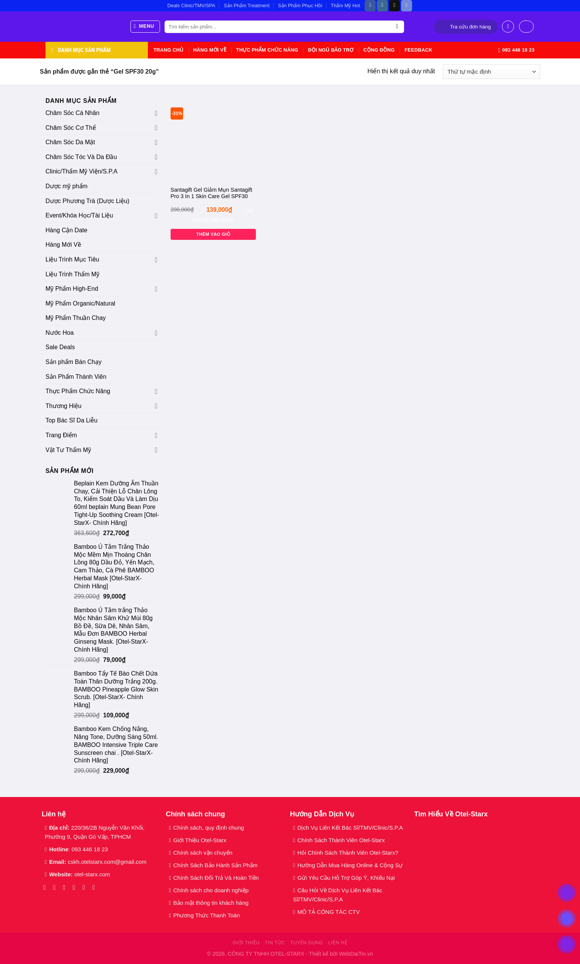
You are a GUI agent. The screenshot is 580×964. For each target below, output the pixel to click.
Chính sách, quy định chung (208, 827)
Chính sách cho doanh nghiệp (211, 890)
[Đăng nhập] (508, 26)
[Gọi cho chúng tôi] (86, 887)
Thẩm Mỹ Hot (345, 5)
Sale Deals (60, 347)
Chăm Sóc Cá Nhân (72, 113)
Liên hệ (338, 942)
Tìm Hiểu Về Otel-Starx (451, 814)
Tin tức (275, 942)
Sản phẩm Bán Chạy (73, 362)
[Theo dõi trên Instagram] (382, 5)
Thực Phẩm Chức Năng (267, 50)
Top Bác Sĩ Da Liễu (71, 420)
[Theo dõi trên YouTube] (95, 887)
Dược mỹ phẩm (66, 186)
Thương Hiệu (63, 406)
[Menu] (145, 26)
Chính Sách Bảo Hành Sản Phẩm (217, 865)
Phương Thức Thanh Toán (206, 915)
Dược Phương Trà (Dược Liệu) (87, 201)
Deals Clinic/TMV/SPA (191, 5)
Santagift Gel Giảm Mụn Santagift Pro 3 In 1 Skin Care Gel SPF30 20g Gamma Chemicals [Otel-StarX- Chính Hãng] (211, 193)
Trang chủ (168, 50)
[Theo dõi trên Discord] (406, 5)
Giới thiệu (246, 942)
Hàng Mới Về (209, 50)
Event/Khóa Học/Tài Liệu (80, 215)
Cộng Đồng (379, 50)
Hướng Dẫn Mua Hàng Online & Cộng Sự (350, 865)
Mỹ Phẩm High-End (71, 288)
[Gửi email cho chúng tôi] (76, 887)
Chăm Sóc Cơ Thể (70, 127)
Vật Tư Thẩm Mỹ (68, 450)
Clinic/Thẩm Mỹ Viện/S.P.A (81, 171)
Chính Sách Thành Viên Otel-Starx (341, 840)
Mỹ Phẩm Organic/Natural (80, 303)
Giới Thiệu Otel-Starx (199, 840)
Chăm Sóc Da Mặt (70, 142)
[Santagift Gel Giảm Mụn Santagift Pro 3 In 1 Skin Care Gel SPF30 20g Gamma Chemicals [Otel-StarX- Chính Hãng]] (213, 138)
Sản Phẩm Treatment (247, 5)
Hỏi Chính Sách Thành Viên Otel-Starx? (348, 852)
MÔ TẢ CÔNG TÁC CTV (328, 912)
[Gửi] (397, 26)
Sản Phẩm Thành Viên (76, 376)
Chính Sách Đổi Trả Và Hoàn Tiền (216, 877)
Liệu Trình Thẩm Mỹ (72, 274)
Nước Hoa (59, 332)
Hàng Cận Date (66, 230)
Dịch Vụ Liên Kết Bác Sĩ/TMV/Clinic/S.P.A (350, 827)
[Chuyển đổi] (156, 113)
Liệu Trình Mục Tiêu (72, 259)
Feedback (418, 50)
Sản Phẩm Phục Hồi (300, 5)
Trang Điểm (61, 435)
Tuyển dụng (306, 942)
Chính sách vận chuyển (202, 852)
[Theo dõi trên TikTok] (394, 5)
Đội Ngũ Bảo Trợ (331, 50)
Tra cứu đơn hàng (470, 27)
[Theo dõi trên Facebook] (370, 5)
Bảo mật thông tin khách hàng (211, 902)
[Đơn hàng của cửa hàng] (491, 71)
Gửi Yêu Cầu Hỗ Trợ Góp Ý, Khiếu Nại (346, 877)
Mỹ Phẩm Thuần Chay (75, 318)
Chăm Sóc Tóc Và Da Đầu (81, 157)
